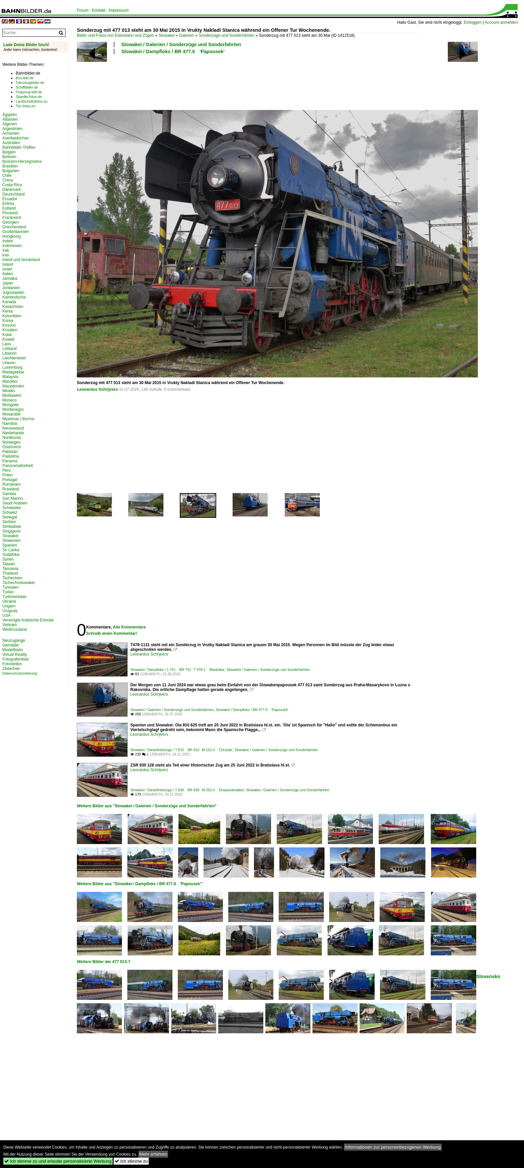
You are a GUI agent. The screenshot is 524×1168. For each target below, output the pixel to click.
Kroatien (9, 330)
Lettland (9, 348)
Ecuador (9, 199)
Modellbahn (12, 650)
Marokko (10, 381)
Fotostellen (12, 664)
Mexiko (8, 390)
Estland (9, 208)
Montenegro (13, 409)
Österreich (11, 447)
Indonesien (12, 245)
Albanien (10, 119)
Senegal (9, 517)
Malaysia (10, 376)
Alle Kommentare (129, 627)
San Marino (12, 498)
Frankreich (11, 217)
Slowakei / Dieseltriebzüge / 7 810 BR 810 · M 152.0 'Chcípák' (181, 750)
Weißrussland (14, 629)
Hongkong (11, 236)
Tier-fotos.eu (25, 106)
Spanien (9, 545)
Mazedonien (13, 386)
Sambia (9, 493)
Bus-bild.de (24, 78)
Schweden (11, 507)
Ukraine (9, 601)
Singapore (11, 531)
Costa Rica (12, 185)
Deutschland (13, 194)
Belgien (9, 152)
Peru (6, 470)
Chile (6, 175)
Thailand (10, 573)
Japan (7, 283)
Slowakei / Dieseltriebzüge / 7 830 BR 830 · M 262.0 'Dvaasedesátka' (187, 790)
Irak (5, 250)
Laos (6, 344)
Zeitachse (11, 668)
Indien (7, 241)
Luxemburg (12, 367)
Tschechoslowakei (18, 582)
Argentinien (12, 128)
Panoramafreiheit (17, 465)
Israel (7, 269)
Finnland (10, 213)
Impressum (118, 10)
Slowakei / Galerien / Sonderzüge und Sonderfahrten (181, 44)
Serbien (9, 521)
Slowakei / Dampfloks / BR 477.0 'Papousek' (173, 51)
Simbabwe (11, 526)
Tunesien (10, 587)
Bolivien (9, 156)
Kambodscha (14, 297)
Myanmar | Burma (18, 419)
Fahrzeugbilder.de (30, 83)
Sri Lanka (10, 550)
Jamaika (9, 278)
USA (6, 615)
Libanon (9, 353)
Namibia (9, 423)
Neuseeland (13, 428)
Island (7, 264)
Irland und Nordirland (21, 259)
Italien (7, 273)
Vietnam (9, 624)
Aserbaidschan (15, 138)
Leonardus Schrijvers (97, 389)
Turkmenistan (14, 596)
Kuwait (8, 339)
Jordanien (11, 287)
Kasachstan (12, 306)
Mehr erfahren (153, 1154)
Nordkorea (11, 437)
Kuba (7, 334)
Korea (7, 320)
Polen (7, 475)
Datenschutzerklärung (19, 673)
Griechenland (14, 227)
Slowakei (166, 35)
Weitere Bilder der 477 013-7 (103, 961)
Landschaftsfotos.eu (31, 101)
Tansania (10, 568)
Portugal (9, 479)
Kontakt (99, 10)
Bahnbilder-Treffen (18, 147)
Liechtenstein (14, 358)
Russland (10, 489)
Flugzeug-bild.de (29, 92)
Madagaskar (13, 372)
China (7, 180)
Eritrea (8, 203)
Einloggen (473, 22)
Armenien (10, 133)
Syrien (8, 559)
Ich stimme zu (131, 1161)
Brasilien (10, 166)
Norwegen (11, 442)
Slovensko (488, 976)
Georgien (10, 222)
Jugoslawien (13, 292)
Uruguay (9, 610)
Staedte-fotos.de (29, 97)
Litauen (8, 362)
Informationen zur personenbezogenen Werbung (393, 1147)
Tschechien (12, 578)
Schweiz (9, 512)
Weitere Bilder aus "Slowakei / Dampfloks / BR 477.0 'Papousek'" (140, 884)
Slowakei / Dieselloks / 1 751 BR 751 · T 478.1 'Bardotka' (177, 670)
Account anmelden (501, 22)
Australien (11, 142)
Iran (5, 255)
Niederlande (13, 433)
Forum (83, 10)
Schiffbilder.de (27, 87)
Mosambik (11, 414)
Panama (9, 461)
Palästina (10, 456)
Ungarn (8, 606)
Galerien (186, 35)
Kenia (7, 311)
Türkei (7, 592)
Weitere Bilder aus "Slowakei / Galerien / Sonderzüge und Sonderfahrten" (147, 806)
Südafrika (10, 554)
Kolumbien (11, 316)
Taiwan (8, 564)
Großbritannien (15, 231)
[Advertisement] (248, 81)
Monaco (9, 400)
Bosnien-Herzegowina (21, 161)
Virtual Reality (14, 654)
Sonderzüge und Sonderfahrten (226, 35)
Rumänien (11, 484)
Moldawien (11, 395)
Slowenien (11, 540)
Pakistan (10, 451)
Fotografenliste (15, 659)
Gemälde (10, 645)
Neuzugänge (13, 640)
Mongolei (10, 404)
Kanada (9, 302)
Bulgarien (10, 170)
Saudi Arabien (14, 503)
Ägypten (9, 114)
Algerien (9, 124)
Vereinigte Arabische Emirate (28, 620)
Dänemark (11, 189)
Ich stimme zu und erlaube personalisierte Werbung (58, 1161)
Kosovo (9, 325)
